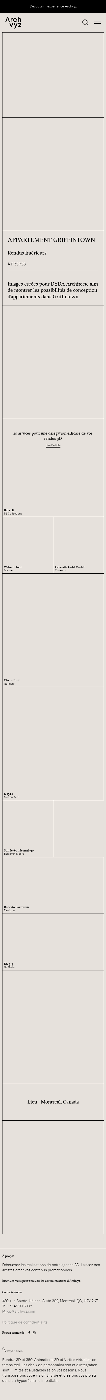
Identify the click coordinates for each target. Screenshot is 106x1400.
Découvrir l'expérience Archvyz (53, 6)
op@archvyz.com (21, 1311)
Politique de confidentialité (25, 1322)
